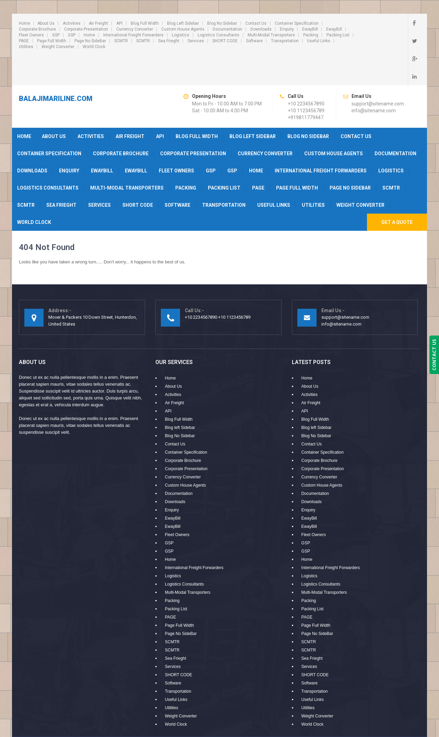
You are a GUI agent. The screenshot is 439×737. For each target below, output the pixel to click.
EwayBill (310, 29)
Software (254, 41)
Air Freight (98, 23)
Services (196, 41)
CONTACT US (434, 355)
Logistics (180, 35)
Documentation (227, 29)
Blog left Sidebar (183, 23)
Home (24, 23)
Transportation (285, 41)
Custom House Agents (182, 29)
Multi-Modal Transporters (271, 35)
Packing (310, 35)
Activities (72, 23)
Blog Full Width (145, 23)
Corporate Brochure (37, 29)
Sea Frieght (168, 41)
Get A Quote (397, 192)
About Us (46, 23)
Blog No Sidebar (222, 23)
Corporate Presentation (86, 29)
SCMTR (121, 41)
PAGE (24, 41)
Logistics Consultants (218, 35)
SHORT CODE (225, 41)
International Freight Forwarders (133, 35)
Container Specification (297, 23)
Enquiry (287, 29)
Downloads (261, 29)
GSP (56, 35)
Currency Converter (134, 29)
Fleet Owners (31, 35)
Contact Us (255, 23)
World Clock (94, 47)
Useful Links (318, 41)
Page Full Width (51, 41)
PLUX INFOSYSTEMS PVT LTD (388, 714)
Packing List (338, 35)
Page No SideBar (90, 41)
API (119, 23)
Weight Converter (57, 47)
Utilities (26, 47)
